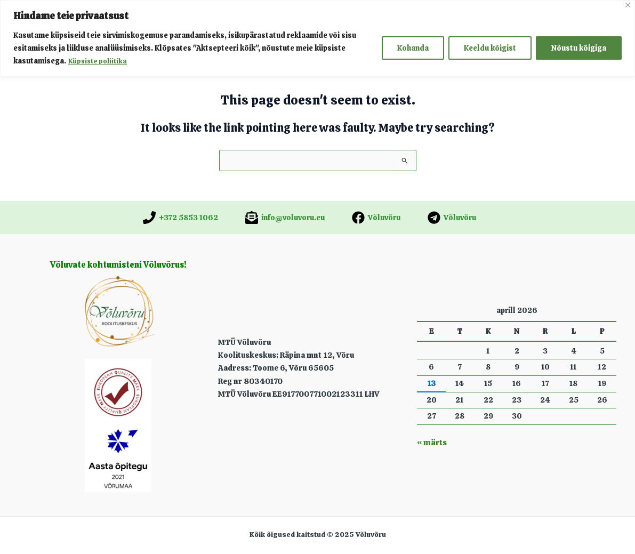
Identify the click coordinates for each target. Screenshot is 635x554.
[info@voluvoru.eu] (285, 217)
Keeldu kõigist (490, 48)
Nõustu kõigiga (578, 48)
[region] (317, 38)
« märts (430, 442)
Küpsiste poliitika (99, 61)
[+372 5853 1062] (180, 217)
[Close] (627, 5)
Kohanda (413, 48)
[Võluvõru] (376, 217)
